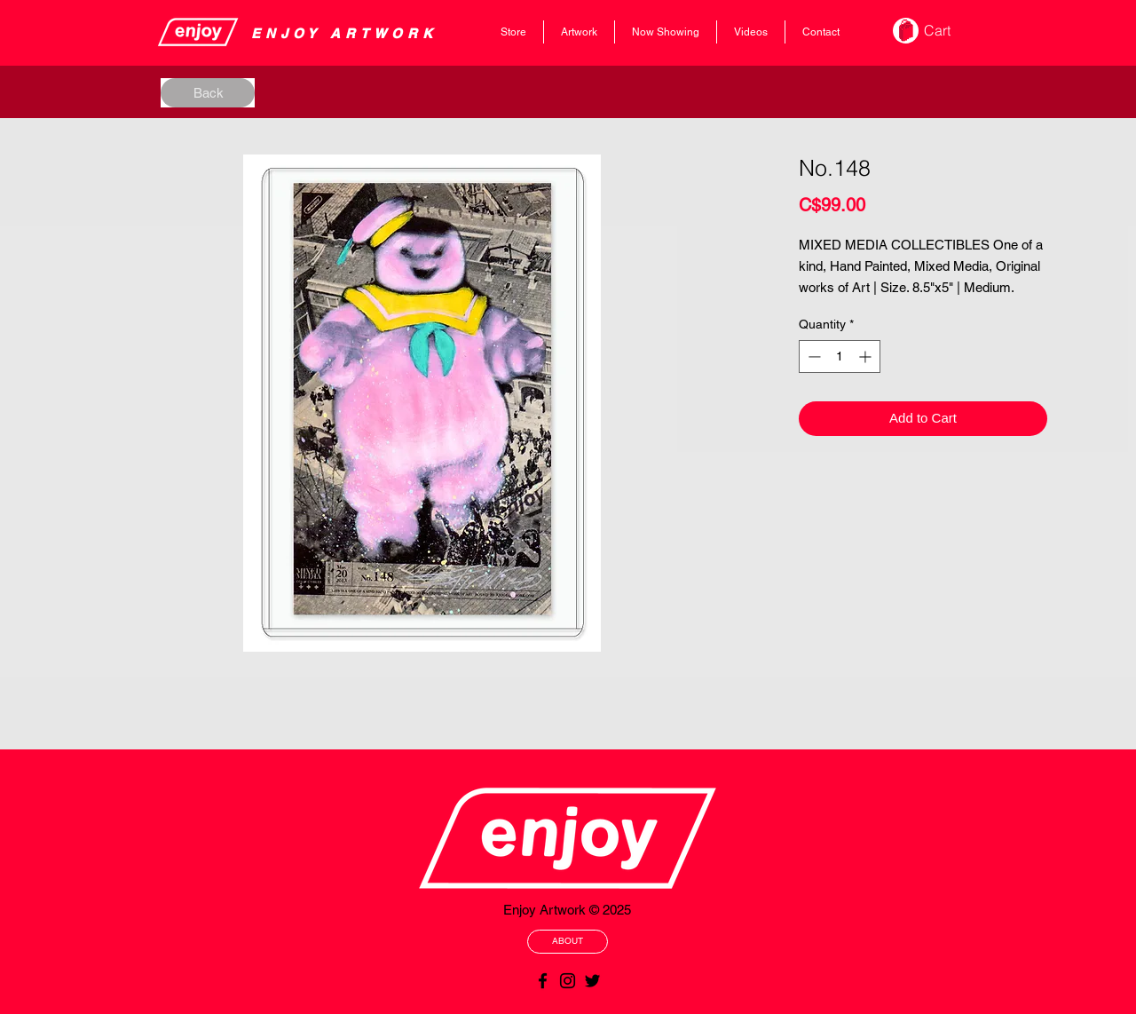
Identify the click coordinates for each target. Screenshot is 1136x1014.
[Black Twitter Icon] (592, 980)
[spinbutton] (840, 356)
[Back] (208, 92)
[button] (949, 30)
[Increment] (867, 356)
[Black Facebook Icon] (542, 980)
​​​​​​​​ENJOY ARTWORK (344, 33)
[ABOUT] (567, 942)
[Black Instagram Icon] (567, 980)
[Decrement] (812, 356)
